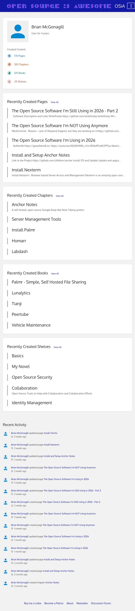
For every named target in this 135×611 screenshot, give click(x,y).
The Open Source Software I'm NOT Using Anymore (69, 467)
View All (54, 102)
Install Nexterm (51, 444)
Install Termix (50, 433)
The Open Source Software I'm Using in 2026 (66, 479)
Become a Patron (53, 603)
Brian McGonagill (20, 433)
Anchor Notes (52, 582)
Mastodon (82, 603)
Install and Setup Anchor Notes (59, 456)
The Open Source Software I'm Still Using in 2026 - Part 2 (72, 490)
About (70, 603)
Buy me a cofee (32, 603)
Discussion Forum (101, 603)
